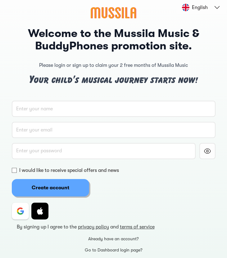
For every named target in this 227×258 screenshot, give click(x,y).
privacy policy (93, 227)
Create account (50, 188)
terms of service (137, 227)
